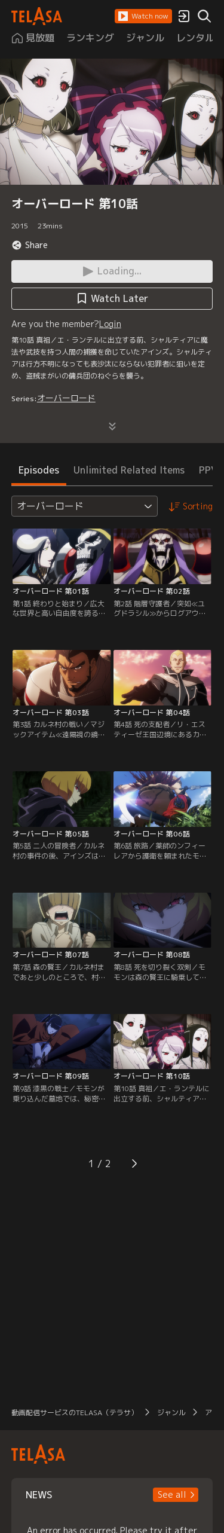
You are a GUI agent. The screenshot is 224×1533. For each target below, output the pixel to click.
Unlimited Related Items (129, 470)
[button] (143, 16)
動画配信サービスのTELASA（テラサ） (74, 1412)
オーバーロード (66, 398)
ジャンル (171, 1412)
